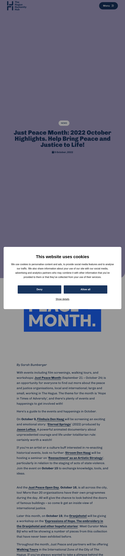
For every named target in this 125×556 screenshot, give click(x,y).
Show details (62, 299)
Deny (39, 289)
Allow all (85, 289)
